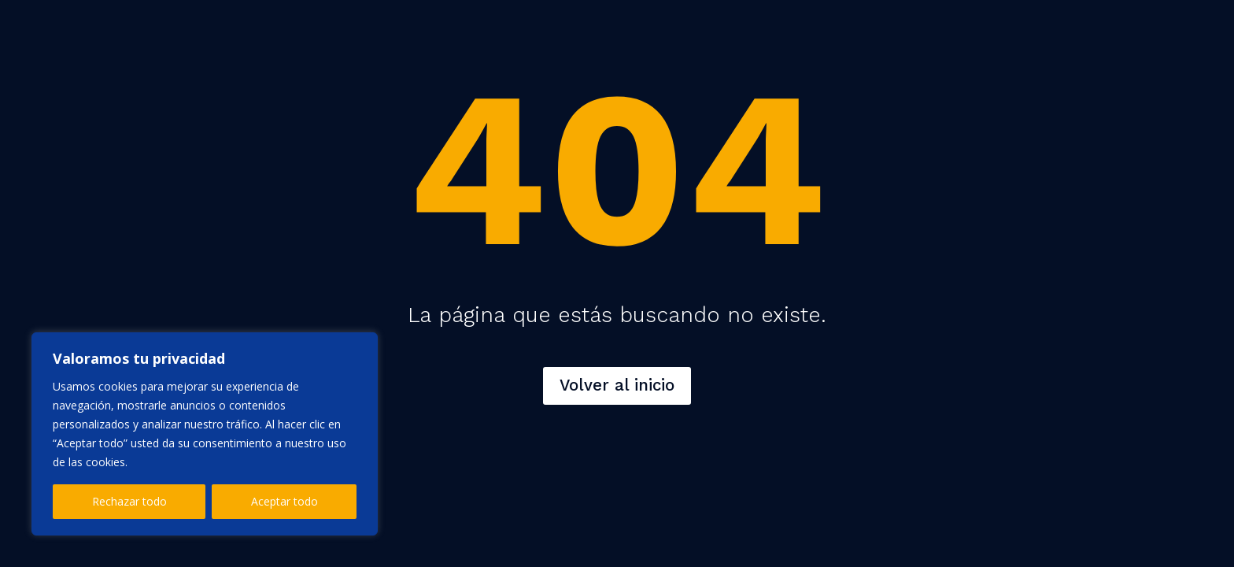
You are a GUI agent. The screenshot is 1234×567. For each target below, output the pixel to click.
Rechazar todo (129, 501)
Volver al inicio (617, 385)
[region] (204, 434)
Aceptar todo (284, 501)
